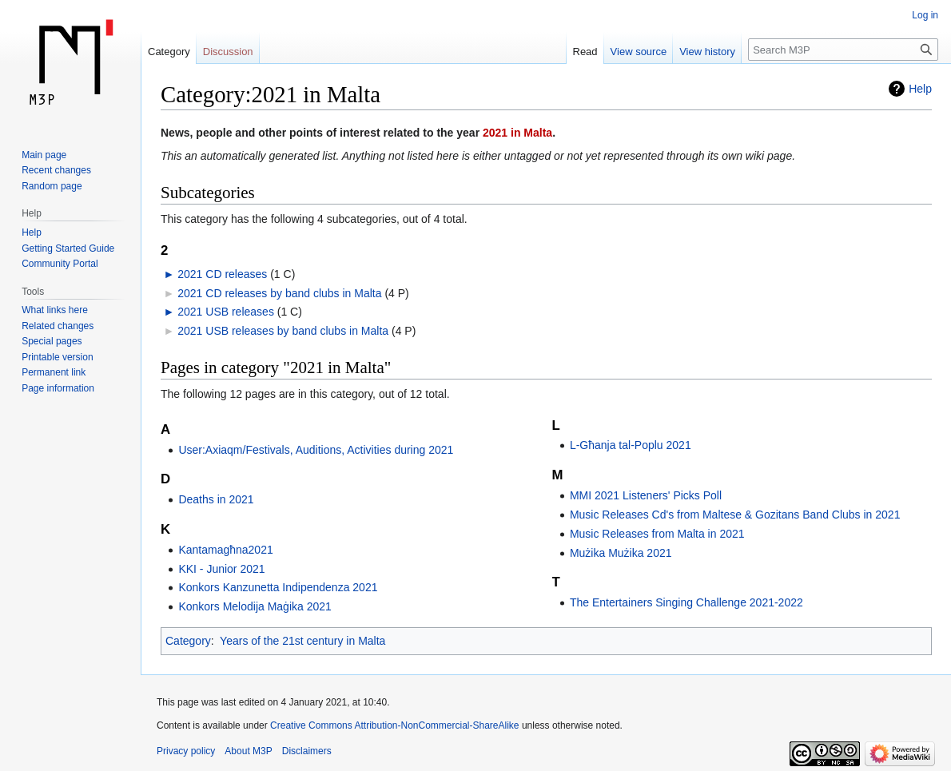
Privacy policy (186, 751)
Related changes (58, 326)
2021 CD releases (222, 274)
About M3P (248, 751)
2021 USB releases (225, 311)
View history (707, 52)
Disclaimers (307, 751)
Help (920, 88)
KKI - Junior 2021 (221, 568)
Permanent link (54, 372)
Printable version (57, 357)
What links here (55, 310)
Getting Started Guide (68, 248)
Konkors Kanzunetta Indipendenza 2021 (277, 587)
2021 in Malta (517, 132)
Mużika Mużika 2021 (621, 552)
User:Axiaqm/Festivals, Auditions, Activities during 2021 (315, 449)
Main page (44, 155)
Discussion (228, 52)
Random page (52, 186)
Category (188, 640)
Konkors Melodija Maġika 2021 (254, 606)
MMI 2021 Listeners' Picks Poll (646, 495)
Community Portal (59, 263)
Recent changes (56, 170)
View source (639, 52)
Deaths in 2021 (215, 499)
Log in (925, 15)
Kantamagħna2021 (225, 549)
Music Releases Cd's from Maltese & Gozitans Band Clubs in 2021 (735, 514)
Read (585, 52)
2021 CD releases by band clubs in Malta (279, 293)
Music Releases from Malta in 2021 (657, 533)
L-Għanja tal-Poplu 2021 (630, 445)
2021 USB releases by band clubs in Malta (282, 330)
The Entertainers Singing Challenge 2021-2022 (686, 602)
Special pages (52, 341)
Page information (58, 388)
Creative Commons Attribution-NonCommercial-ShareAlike (394, 725)
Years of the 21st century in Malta (302, 640)
